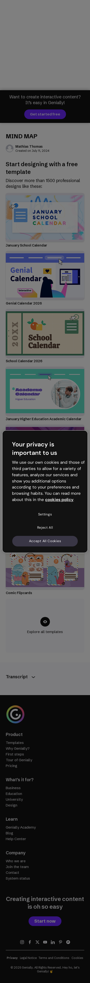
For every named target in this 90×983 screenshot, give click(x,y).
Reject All (45, 527)
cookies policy (59, 499)
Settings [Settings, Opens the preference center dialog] (45, 514)
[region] (45, 491)
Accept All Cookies (45, 541)
